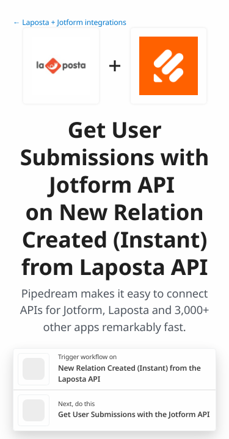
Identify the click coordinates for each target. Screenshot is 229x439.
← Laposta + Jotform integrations (69, 22)
